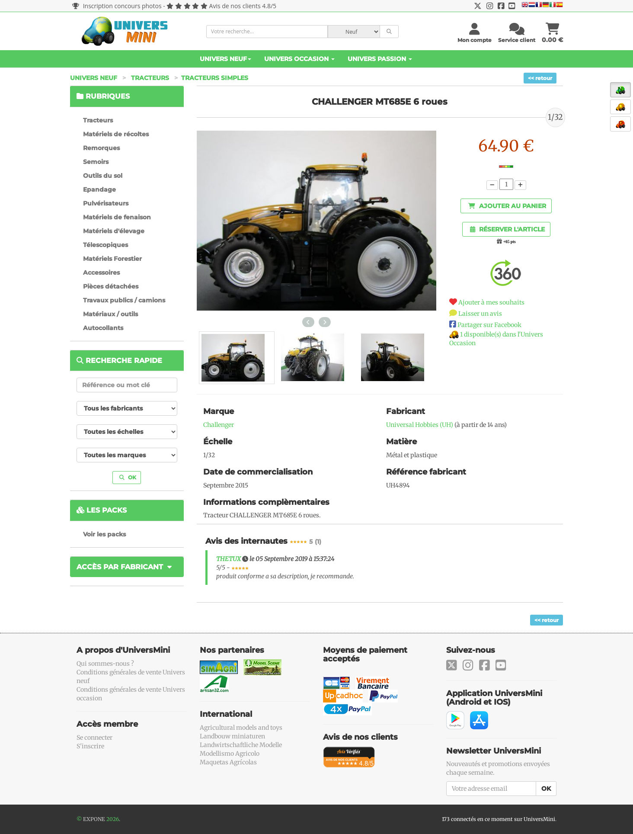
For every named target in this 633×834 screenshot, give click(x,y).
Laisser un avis (480, 314)
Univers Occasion (299, 59)
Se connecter (94, 737)
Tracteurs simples (214, 78)
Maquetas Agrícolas (228, 762)
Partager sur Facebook (489, 325)
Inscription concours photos (117, 6)
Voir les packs (104, 534)
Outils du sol (102, 176)
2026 (112, 819)
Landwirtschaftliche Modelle (241, 745)
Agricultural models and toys (241, 727)
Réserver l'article (507, 229)
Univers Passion (380, 59)
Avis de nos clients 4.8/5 (242, 6)
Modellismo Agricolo (229, 753)
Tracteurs (150, 78)
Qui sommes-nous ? (105, 663)
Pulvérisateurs (105, 203)
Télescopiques (105, 245)
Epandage (99, 189)
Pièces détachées (110, 286)
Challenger (218, 425)
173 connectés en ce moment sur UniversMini (498, 819)
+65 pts (509, 242)
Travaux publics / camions (124, 300)
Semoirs (96, 162)
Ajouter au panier (507, 206)
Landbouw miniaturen (232, 736)
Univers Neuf (225, 59)
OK (127, 477)
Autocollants (103, 328)
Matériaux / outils (110, 314)
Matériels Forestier (112, 259)
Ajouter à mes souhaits (491, 302)
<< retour (540, 78)
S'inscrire (90, 746)
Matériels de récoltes (116, 134)
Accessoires (101, 272)
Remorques (101, 148)
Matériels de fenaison (117, 217)
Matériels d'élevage (113, 231)
